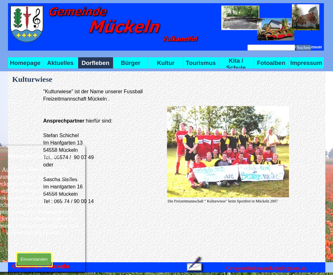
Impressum (306, 63)
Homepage (25, 63)
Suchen (303, 47)
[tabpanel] (103, 146)
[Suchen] (271, 48)
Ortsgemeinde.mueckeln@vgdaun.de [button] (266, 268)
